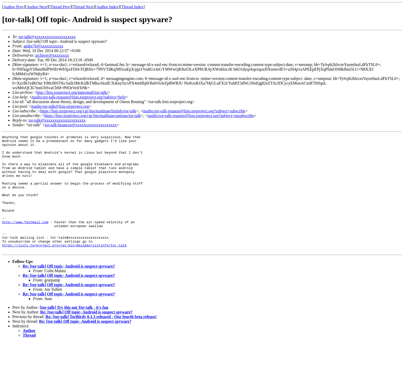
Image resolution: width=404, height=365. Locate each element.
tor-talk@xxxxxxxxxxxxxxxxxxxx (47, 37)
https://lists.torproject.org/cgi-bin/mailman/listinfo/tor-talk (88, 111)
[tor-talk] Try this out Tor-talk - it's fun (74, 330)
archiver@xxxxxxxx (52, 55)
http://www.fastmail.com (25, 239)
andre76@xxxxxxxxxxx (43, 46)
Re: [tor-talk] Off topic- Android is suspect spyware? (69, 289)
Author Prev (13, 7)
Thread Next (83, 7)
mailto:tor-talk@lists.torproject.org (60, 106)
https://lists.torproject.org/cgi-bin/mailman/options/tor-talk (92, 115)
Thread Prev (60, 7)
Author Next (37, 7)
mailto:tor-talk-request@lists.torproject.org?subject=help (78, 97)
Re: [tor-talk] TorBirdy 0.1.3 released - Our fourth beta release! (101, 340)
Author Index (107, 7)
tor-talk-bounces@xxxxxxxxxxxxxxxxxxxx (81, 125)
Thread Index (132, 7)
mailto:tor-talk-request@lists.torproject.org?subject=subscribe (194, 111)
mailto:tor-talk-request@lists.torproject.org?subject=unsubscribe (201, 115)
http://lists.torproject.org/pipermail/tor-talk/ (72, 92)
